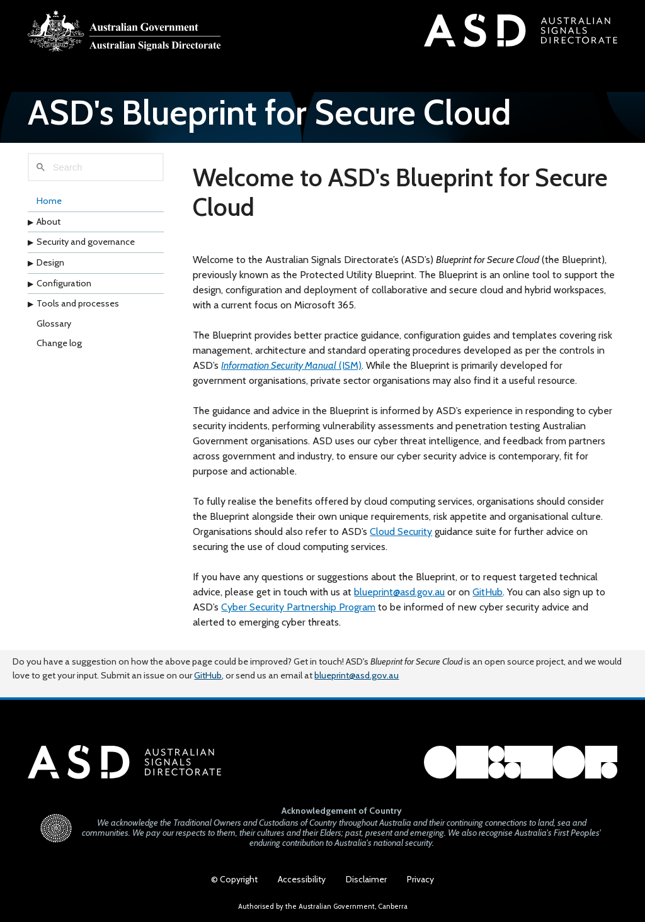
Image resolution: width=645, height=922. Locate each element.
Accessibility (302, 879)
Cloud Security (401, 531)
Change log (59, 343)
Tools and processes (78, 303)
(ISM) (291, 365)
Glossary (54, 323)
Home (49, 200)
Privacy (420, 879)
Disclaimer (366, 879)
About (48, 221)
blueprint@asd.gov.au (399, 592)
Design (50, 262)
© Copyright (234, 879)
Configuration (64, 283)
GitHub (487, 592)
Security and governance (86, 241)
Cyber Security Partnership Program (298, 607)
